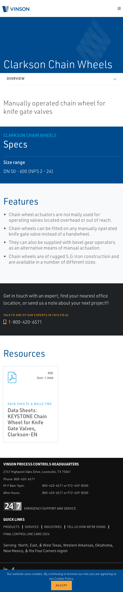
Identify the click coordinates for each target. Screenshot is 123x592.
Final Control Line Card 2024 (26, 534)
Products (11, 527)
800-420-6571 (24, 479)
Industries (53, 527)
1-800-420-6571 (22, 322)
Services (32, 527)
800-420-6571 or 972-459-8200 (65, 485)
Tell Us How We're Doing (86, 527)
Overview (16, 78)
